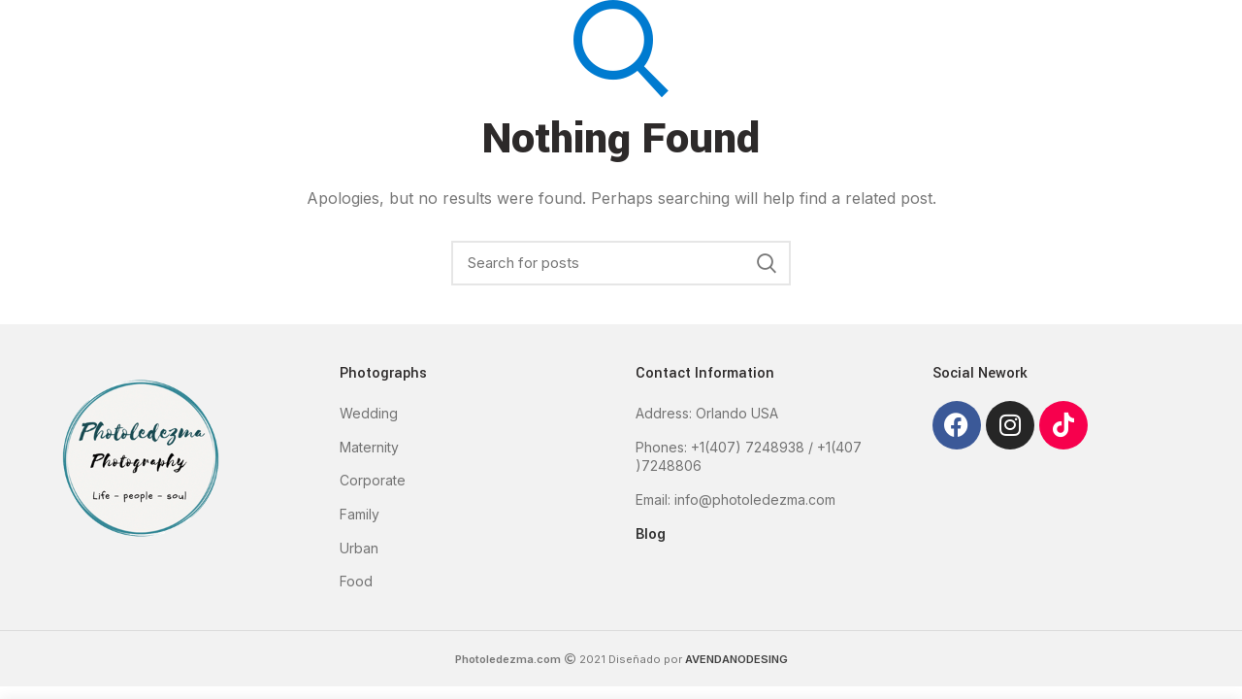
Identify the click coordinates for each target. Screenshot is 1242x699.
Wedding (369, 413)
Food (356, 581)
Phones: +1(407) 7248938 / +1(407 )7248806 (749, 457)
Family (359, 514)
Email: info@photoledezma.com (735, 499)
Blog (651, 533)
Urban (359, 548)
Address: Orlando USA (707, 413)
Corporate (373, 480)
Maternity (369, 447)
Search (766, 263)
